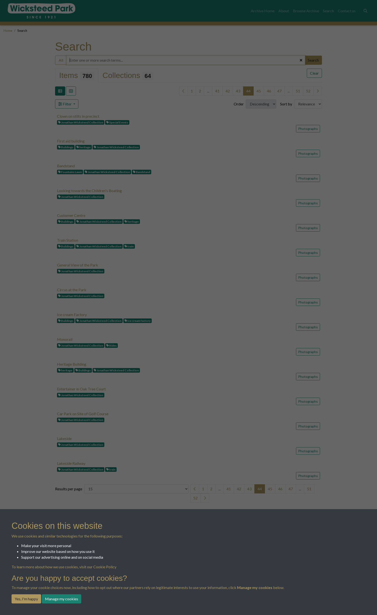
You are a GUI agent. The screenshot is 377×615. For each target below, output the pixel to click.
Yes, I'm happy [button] (26, 598)
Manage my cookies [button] (61, 598)
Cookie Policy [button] (104, 566)
